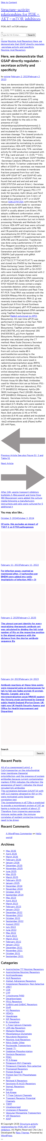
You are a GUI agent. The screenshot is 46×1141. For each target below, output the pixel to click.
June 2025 (11, 871)
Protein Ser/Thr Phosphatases (21, 1074)
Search (4, 749)
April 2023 (11, 900)
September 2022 (14, 921)
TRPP (9, 1104)
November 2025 (14, 868)
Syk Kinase (11, 1092)
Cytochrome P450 (15, 995)
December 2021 (14, 947)
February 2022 (13, 941)
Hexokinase (11, 1016)
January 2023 (13, 909)
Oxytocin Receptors (16, 1054)
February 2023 (13, 906)
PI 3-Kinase (11, 1060)
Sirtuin (9, 1089)
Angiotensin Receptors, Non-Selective (25, 984)
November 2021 (14, 950)
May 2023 (11, 897)
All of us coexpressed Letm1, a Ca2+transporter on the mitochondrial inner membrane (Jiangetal (20, 770)
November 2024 (14, 889)
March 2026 (12, 856)
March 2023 (12, 903)
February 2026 (13, 859)
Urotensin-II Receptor (17, 1110)
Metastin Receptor (15, 1030)
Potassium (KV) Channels (18, 1063)
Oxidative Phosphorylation (19, 1051)
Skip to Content (9, 2)
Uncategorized (13, 1107)
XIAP (8, 1118)
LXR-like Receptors (15, 1027)
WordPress (6, 1135)
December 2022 (14, 912)
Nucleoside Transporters (18, 1045)
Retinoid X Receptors (16, 1080)
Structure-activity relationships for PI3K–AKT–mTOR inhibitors (20, 14)
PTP (8, 1077)
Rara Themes (22, 1132)
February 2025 (13, 880)
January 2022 (13, 944)
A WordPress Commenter (19, 833)
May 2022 (11, 933)
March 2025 (12, 877)
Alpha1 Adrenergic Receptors (21, 981)
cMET (9, 986)
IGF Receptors (13, 1019)
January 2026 (13, 862)
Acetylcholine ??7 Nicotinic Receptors (25, 969)
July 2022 (11, 927)
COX (8, 989)
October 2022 (13, 918)
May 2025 (11, 874)
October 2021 (13, 953)
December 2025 (14, 865)
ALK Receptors (13, 978)
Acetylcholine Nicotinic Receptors (23, 972)
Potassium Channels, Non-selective (23, 1066)
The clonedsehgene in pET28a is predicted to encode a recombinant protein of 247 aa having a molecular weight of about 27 (22, 805)
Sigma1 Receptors (15, 1086)
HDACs (9, 1013)
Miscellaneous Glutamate (19, 1033)
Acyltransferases (14, 975)
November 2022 (14, 915)
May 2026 (11, 850)
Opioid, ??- (11, 1048)
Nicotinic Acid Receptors (13, 50)
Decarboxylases (13, 998)
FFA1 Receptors (14, 1001)
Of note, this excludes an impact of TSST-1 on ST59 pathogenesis (19, 526)
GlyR (8, 1007)
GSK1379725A (16, 201)
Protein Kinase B (14, 1071)
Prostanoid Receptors (17, 1069)
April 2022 (11, 935)
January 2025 (13, 883)
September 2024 (14, 894)
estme (7, 76)
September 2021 (14, 956)
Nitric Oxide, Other (15, 1042)
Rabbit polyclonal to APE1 (23, 316)
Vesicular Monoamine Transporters (23, 1112)
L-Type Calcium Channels (18, 1025)
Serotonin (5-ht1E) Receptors (21, 1083)
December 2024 (14, 886)
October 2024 (13, 891)
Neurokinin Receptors (17, 1036)
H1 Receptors (13, 1010)
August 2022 (13, 924)
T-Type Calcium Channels (19, 1095)
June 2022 (11, 930)
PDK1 (9, 1057)
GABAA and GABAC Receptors (21, 1004)
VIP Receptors (13, 1115)
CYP (8, 992)
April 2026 (11, 853)
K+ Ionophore (12, 1022)
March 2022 (12, 938)
